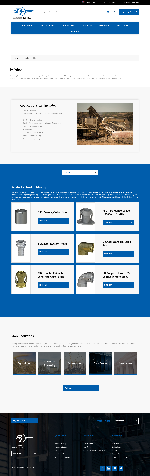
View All (66, 172)
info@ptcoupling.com (131, 2)
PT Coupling (22, 438)
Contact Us (17, 453)
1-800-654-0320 (108, 2)
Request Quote (127, 12)
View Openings (120, 421)
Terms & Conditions (119, 457)
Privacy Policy (117, 454)
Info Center (87, 447)
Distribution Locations (63, 457)
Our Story (115, 444)
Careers (115, 451)
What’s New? (59, 454)
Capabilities (116, 447)
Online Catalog (60, 444)
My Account (59, 451)
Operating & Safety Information (95, 451)
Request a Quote (61, 447)
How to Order (88, 444)
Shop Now (43, 221)
